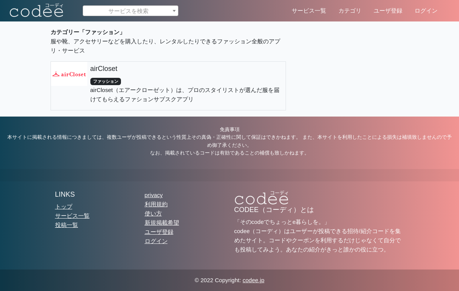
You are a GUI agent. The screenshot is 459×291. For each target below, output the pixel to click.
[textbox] (130, 11)
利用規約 (156, 204)
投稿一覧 (66, 225)
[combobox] (130, 10)
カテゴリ (349, 10)
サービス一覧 (309, 10)
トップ (63, 206)
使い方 (153, 213)
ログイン (426, 10)
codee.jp (254, 280)
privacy (154, 195)
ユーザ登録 (388, 10)
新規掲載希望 (162, 222)
